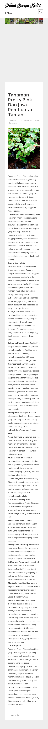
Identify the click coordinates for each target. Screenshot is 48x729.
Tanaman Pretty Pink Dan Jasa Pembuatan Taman (21, 105)
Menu (9, 13)
